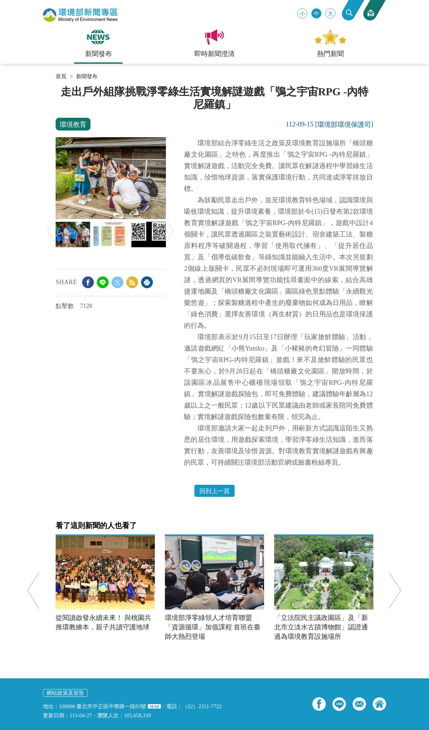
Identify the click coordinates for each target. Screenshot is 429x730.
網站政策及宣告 (65, 693)
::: (58, 88)
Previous (50, 231)
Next (170, 231)
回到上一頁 (214, 491)
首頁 (61, 76)
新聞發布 (87, 76)
